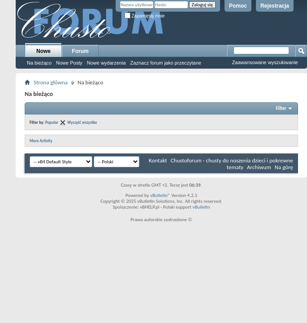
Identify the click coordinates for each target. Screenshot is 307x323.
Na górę (284, 167)
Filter (281, 108)
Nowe (43, 51)
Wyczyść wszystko (82, 122)
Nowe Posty (69, 62)
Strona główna (51, 82)
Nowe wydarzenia (106, 62)
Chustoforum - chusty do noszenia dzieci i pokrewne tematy (232, 163)
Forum (80, 51)
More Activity (41, 140)
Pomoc (238, 6)
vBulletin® (160, 195)
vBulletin (201, 207)
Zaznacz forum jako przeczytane (165, 62)
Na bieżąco (39, 62)
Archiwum (259, 167)
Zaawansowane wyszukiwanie (265, 62)
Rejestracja (274, 6)
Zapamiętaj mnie (145, 15)
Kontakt (158, 160)
